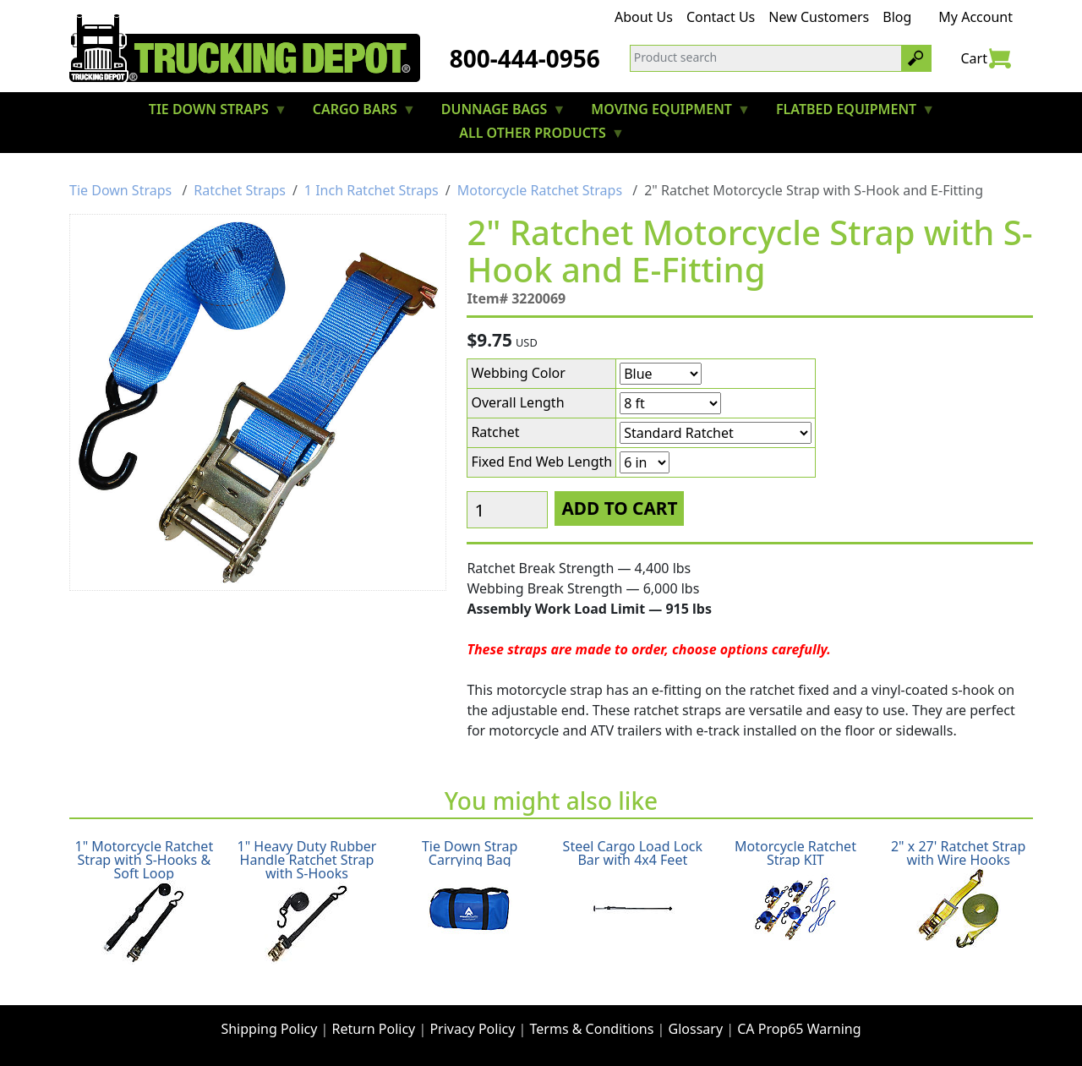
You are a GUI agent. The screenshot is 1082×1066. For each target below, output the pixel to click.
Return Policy (374, 1029)
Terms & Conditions (592, 1029)
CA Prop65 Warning (799, 1029)
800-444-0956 (525, 58)
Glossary (696, 1029)
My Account (975, 17)
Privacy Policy (472, 1029)
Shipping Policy (269, 1029)
